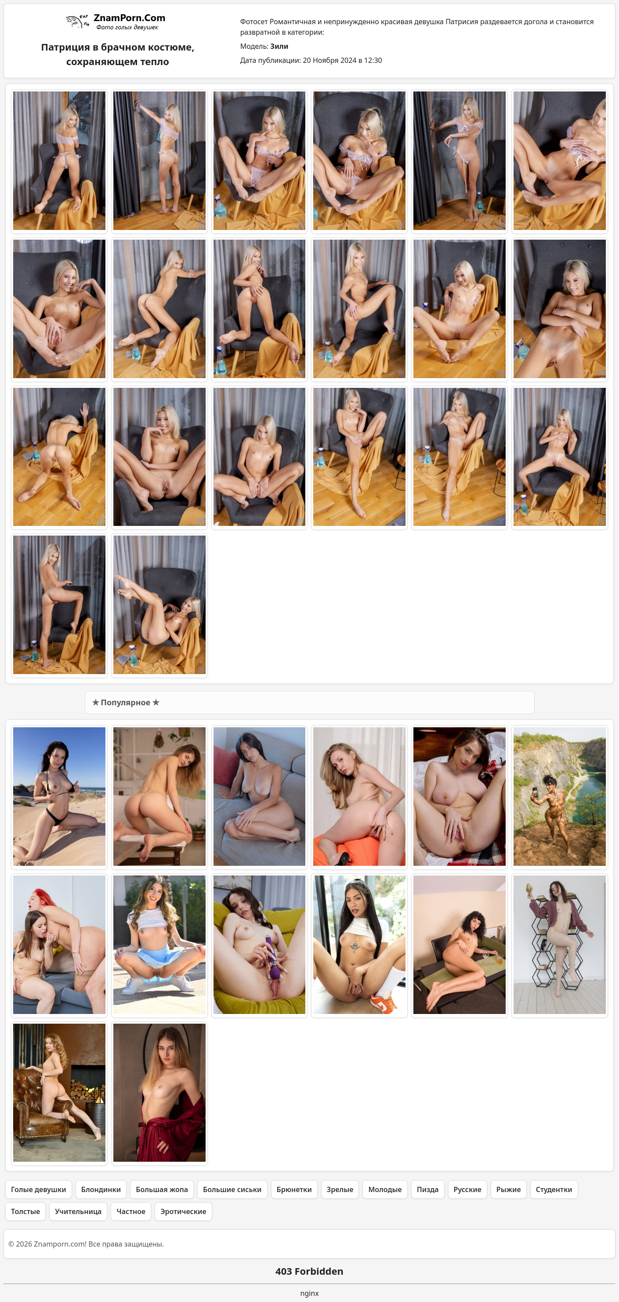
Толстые (25, 1211)
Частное (130, 1211)
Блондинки (101, 1189)
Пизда (428, 1189)
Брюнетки (294, 1189)
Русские (467, 1189)
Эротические (183, 1211)
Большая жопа (162, 1189)
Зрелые (340, 1189)
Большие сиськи (232, 1189)
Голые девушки (38, 1189)
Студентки (554, 1189)
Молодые (385, 1189)
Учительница (78, 1211)
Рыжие (508, 1189)
